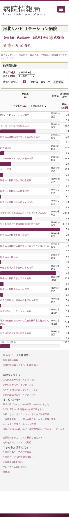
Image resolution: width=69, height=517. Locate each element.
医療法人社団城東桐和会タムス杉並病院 (20, 137)
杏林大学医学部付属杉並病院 (14, 126)
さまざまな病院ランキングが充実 (19, 424)
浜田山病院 (5, 147)
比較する (58, 82)
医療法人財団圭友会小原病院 (14, 235)
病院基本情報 (40, 37)
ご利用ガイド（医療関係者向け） (19, 457)
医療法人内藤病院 (9, 256)
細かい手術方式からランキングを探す (21, 389)
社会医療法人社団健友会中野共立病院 (19, 300)
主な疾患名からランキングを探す (19, 380)
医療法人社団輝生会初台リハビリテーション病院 (24, 245)
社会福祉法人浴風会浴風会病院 (15, 333)
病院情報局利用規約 (13, 462)
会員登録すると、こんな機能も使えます (23, 437)
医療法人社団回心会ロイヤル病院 (16, 202)
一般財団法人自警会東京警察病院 (16, 267)
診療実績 (9, 37)
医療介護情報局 (10, 360)
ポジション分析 (21, 45)
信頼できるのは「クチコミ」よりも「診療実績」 (27, 414)
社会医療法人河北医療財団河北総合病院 (20, 224)
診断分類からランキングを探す (18, 384)
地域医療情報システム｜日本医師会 (20, 365)
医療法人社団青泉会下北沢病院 (15, 278)
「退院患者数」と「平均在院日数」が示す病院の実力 (29, 419)
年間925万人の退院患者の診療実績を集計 (23, 409)
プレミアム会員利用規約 (15, 467)
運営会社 (7, 472)
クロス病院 (5, 169)
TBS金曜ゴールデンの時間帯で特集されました (26, 404)
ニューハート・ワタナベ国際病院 (16, 158)
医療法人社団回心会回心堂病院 (15, 180)
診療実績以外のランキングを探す (19, 394)
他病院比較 (23, 37)
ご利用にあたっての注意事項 (17, 452)
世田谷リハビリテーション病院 (15, 311)
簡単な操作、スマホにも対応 (17, 442)
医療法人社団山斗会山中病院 (14, 289)
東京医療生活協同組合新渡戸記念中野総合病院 (23, 213)
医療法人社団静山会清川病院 (14, 191)
